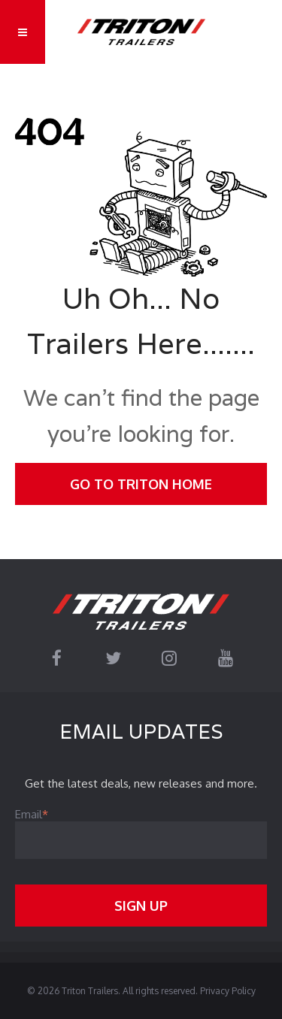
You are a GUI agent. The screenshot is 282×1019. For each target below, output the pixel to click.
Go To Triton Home (141, 484)
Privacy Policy (228, 990)
